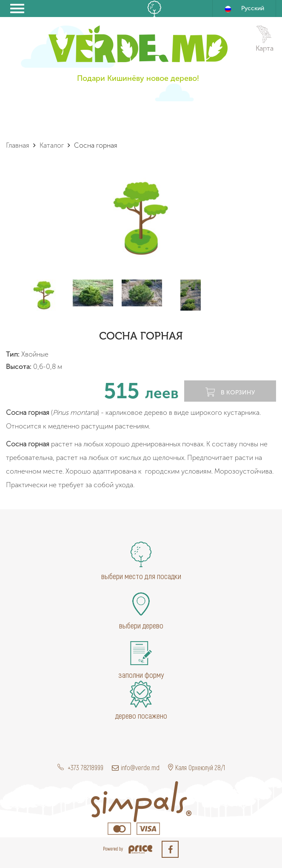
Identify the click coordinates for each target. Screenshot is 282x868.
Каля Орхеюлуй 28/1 (196, 767)
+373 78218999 (80, 767)
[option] (141, 217)
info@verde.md (136, 767)
